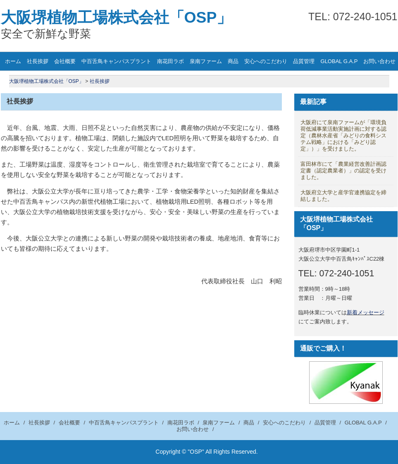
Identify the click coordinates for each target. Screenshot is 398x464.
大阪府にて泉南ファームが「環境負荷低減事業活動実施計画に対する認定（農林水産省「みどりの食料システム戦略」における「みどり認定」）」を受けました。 (343, 135)
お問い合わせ (192, 429)
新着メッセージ (365, 312)
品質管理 (304, 61)
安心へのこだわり (265, 61)
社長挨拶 (37, 61)
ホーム (13, 61)
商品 (233, 61)
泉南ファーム (206, 61)
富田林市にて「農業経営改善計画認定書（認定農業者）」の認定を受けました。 (343, 170)
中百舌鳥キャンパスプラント (116, 61)
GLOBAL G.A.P (339, 61)
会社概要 (65, 61)
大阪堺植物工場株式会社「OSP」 (116, 17)
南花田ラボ (170, 61)
